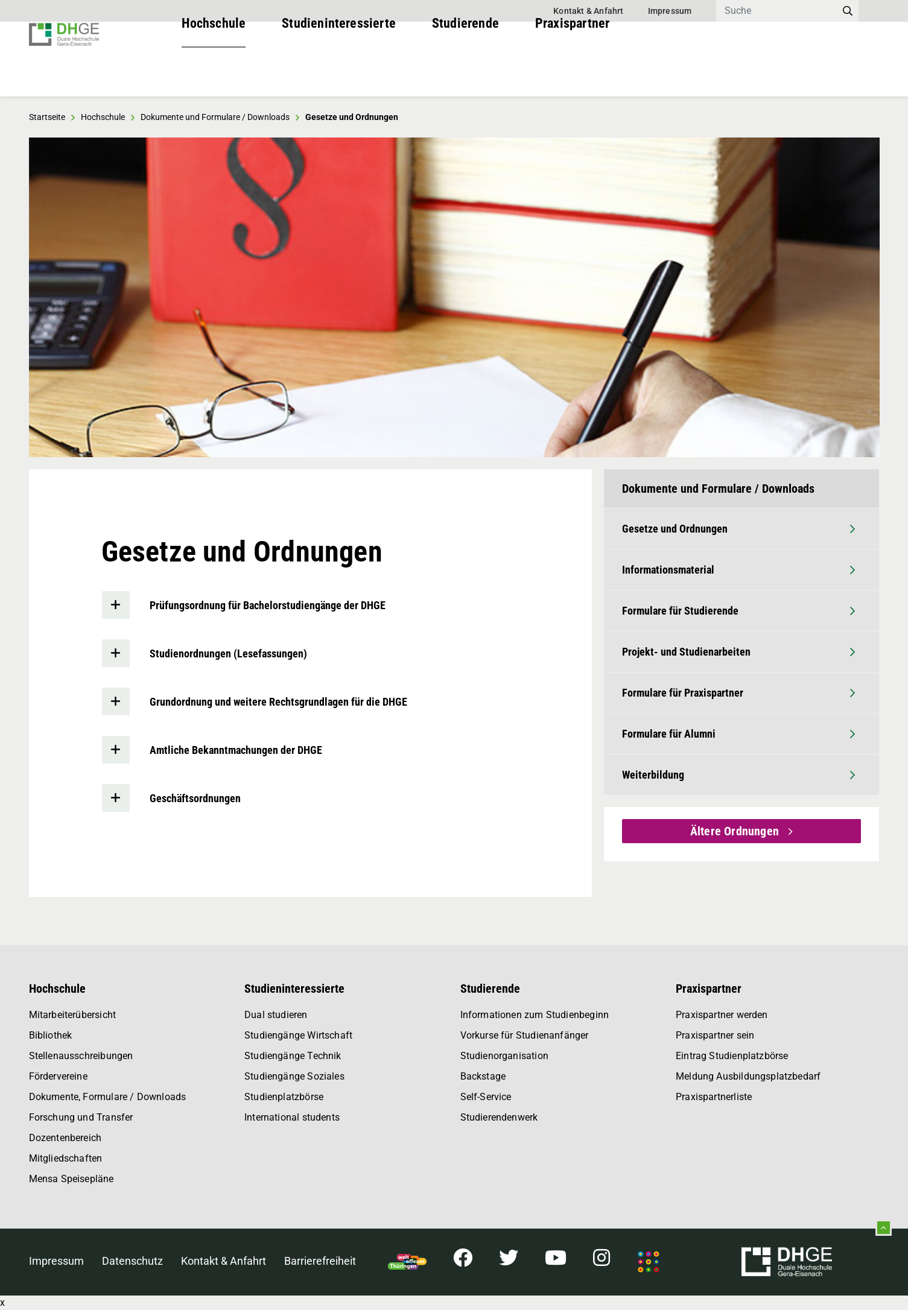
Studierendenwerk (499, 1117)
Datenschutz (132, 1261)
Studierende (465, 72)
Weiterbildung (739, 774)
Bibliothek (50, 1035)
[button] (59, 297)
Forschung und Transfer (81, 1117)
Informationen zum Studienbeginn (534, 1014)
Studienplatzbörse (283, 1097)
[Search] (776, 11)
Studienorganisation (504, 1056)
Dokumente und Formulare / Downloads (215, 117)
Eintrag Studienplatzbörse (732, 1056)
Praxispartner (572, 72)
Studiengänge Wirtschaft (298, 1035)
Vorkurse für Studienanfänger (524, 1035)
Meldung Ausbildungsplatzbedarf (748, 1076)
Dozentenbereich (65, 1138)
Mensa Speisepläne (71, 1179)
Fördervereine (58, 1076)
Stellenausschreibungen (81, 1056)
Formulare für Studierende (739, 610)
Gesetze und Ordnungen (739, 528)
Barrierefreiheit (320, 1261)
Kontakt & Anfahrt (588, 11)
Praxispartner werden (722, 1014)
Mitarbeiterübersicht (72, 1014)
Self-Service (486, 1097)
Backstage (483, 1076)
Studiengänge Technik (292, 1056)
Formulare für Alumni (739, 733)
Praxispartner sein (715, 1035)
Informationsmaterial (739, 569)
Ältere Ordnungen (736, 831)
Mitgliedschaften (66, 1158)
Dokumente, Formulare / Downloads (107, 1097)
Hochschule (214, 72)
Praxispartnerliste (714, 1097)
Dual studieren (276, 1014)
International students (292, 1117)
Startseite (47, 117)
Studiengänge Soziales (294, 1076)
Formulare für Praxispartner (739, 692)
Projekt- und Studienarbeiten (739, 651)
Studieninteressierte (339, 72)
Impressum (670, 11)
